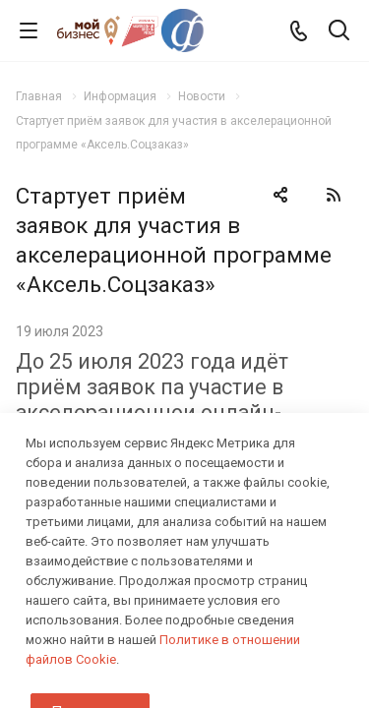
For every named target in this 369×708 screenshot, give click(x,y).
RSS (333, 194)
